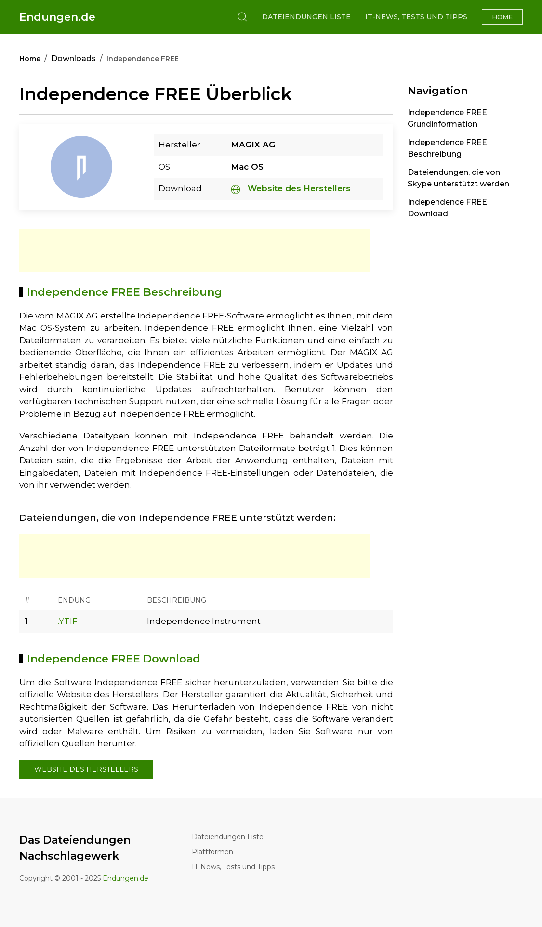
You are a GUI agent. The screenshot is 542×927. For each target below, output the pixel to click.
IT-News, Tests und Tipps (416, 17)
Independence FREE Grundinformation (447, 118)
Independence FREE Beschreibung (447, 148)
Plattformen (212, 852)
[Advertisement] (194, 250)
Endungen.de (57, 17)
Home (502, 17)
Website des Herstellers (291, 188)
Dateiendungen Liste (306, 17)
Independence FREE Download (447, 208)
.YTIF (68, 621)
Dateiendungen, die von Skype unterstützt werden (458, 178)
